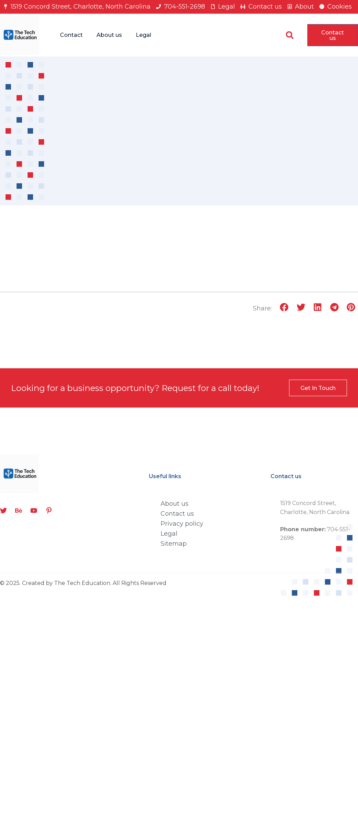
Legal (143, 35)
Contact (71, 35)
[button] (289, 35)
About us (109, 35)
